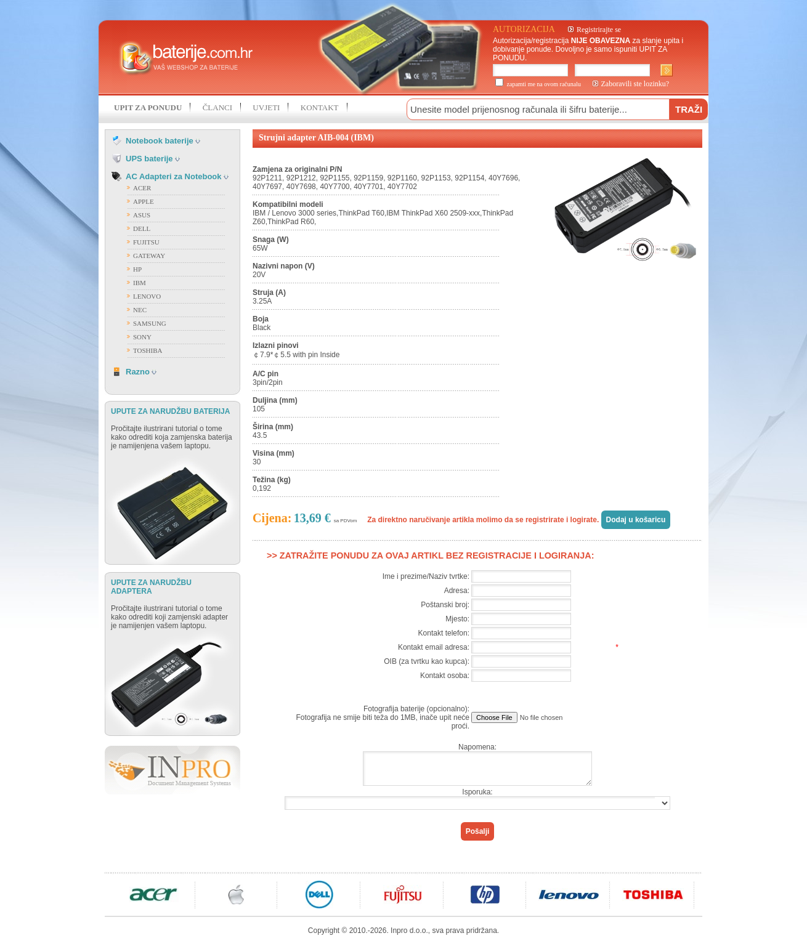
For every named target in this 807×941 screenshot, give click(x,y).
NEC (140, 309)
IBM (139, 282)
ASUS (141, 215)
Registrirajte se (599, 29)
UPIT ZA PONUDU (148, 107)
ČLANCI (217, 107)
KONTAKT (320, 107)
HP (137, 269)
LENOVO (147, 296)
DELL (141, 228)
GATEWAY (149, 255)
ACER (142, 188)
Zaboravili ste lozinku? (635, 83)
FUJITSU (146, 242)
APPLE (143, 201)
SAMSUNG (149, 323)
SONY (142, 337)
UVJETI (266, 107)
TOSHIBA (147, 350)
